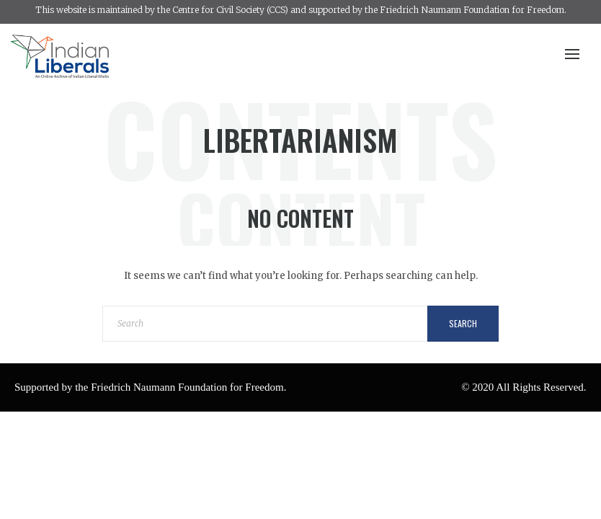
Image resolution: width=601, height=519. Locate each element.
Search (463, 323)
